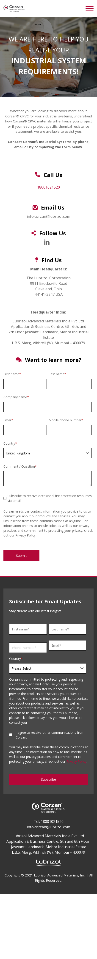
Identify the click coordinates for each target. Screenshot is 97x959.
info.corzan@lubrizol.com (48, 826)
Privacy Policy (76, 761)
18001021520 (48, 187)
